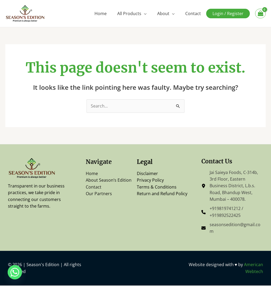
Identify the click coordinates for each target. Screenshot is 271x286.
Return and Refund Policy (162, 194)
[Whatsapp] (15, 272)
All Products (129, 13)
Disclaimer (147, 173)
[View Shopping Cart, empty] (260, 14)
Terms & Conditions (157, 187)
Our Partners (99, 194)
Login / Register (228, 13)
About (163, 13)
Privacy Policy (150, 180)
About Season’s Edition (109, 180)
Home (100, 13)
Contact (193, 13)
